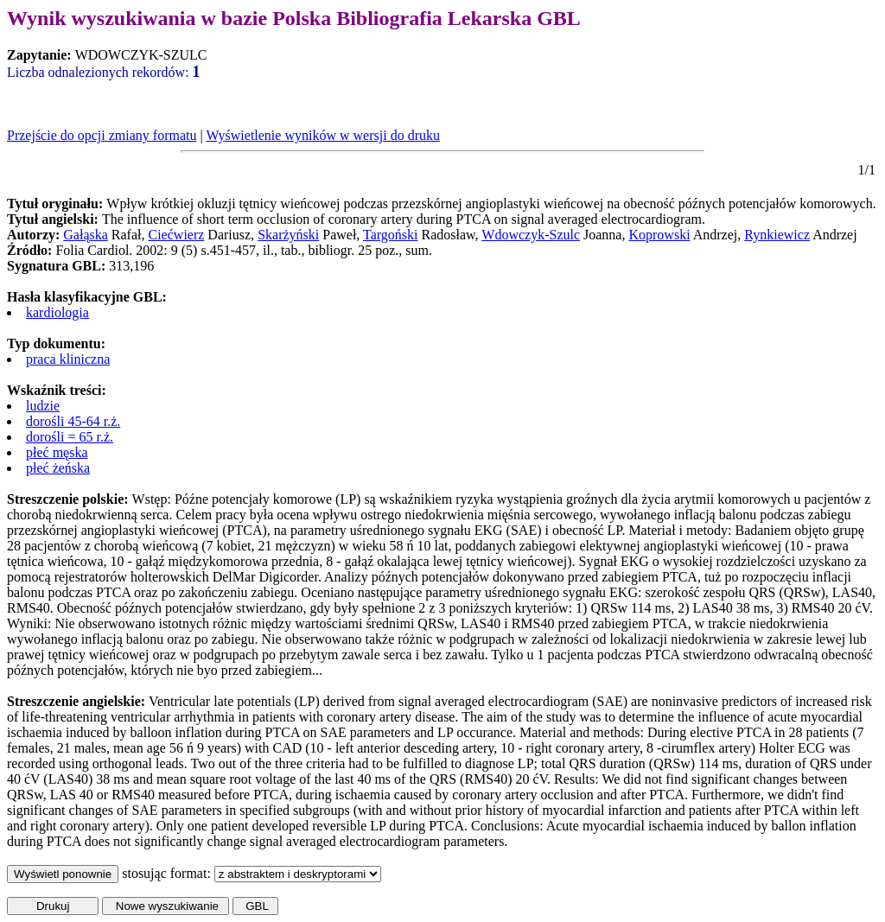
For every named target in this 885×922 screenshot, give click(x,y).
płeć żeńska (58, 468)
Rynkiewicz (777, 234)
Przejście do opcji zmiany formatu (101, 135)
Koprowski (659, 234)
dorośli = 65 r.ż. (69, 436)
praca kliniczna (68, 359)
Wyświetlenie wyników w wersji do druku (323, 135)
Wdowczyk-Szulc (530, 234)
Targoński (390, 234)
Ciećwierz (177, 234)
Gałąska (85, 234)
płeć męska (57, 452)
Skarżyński (288, 234)
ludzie (43, 405)
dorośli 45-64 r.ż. (73, 421)
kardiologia (57, 312)
